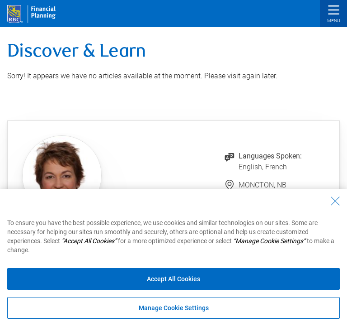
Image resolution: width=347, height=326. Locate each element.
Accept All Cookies (173, 279)
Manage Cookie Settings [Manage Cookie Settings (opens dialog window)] (174, 308)
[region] (173, 257)
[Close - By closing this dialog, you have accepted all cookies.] (335, 201)
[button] (333, 14)
